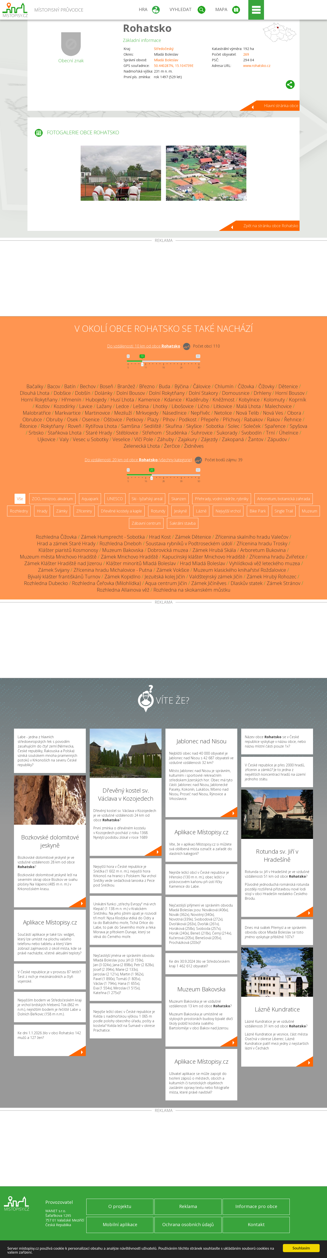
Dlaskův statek (247, 583)
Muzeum (309, 511)
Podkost (188, 419)
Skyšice (194, 426)
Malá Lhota (248, 406)
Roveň (74, 426)
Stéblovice (127, 432)
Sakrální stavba (183, 523)
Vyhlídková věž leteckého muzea (264, 563)
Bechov (88, 386)
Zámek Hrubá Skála (214, 550)
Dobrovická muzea (168, 550)
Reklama (188, 1206)
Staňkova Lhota (65, 432)
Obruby (54, 419)
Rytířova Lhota (101, 426)
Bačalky (34, 386)
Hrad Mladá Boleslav (202, 563)
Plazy (153, 419)
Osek (72, 419)
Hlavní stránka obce (281, 105)
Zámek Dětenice (193, 537)
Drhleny (262, 393)
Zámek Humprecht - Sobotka (113, 537)
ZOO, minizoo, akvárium (52, 498)
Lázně (201, 511)
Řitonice (28, 426)
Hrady (42, 511)
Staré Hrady (99, 432)
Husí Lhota (122, 399)
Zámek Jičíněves (208, 583)
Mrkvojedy (147, 413)
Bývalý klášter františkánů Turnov (64, 576)
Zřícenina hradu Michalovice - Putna (113, 570)
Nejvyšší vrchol (228, 511)
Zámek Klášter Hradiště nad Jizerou (63, 563)
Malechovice (278, 406)
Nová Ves (273, 413)
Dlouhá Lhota (35, 393)
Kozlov (43, 406)
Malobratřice (37, 413)
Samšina (130, 426)
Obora (294, 413)
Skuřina (173, 426)
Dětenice (288, 386)
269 (246, 54)
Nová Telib (247, 413)
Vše (20, 498)
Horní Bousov (289, 393)
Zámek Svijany (53, 570)
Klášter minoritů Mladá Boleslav (141, 563)
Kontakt (256, 1224)
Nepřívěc (200, 413)
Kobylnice (249, 399)
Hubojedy (96, 399)
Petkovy (134, 419)
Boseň (106, 386)
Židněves (194, 446)
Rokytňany (52, 426)
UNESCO (115, 498)
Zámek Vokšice (172, 570)
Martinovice (97, 413)
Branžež (126, 386)
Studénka (176, 432)
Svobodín (251, 432)
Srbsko (36, 432)
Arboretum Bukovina (263, 550)
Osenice (91, 419)
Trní (270, 432)
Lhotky (160, 406)
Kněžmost (224, 399)
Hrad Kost (160, 537)
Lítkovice (223, 406)
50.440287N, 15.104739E (173, 65)
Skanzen (178, 498)
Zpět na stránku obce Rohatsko (270, 225)
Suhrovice (202, 432)
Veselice (121, 439)
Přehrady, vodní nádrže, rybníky (221, 498)
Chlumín (224, 386)
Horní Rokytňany (39, 399)
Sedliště (152, 426)
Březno (147, 386)
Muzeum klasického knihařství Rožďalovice (239, 570)
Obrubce (32, 419)
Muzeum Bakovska (122, 550)
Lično (203, 406)
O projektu (119, 1206)
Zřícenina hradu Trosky (262, 543)
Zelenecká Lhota (142, 446)
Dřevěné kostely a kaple (121, 511)
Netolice (223, 413)
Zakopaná (233, 439)
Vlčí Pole (143, 439)
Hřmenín (71, 399)
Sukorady (227, 432)
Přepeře (210, 419)
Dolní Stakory (203, 393)
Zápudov (277, 439)
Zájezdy (209, 439)
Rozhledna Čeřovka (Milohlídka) (106, 583)
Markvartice (68, 413)
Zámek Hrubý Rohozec (271, 576)
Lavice (85, 406)
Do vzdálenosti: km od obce (143, 346)
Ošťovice (113, 419)
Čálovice (202, 386)
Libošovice (183, 406)
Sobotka (215, 426)
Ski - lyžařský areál (147, 498)
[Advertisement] (163, 279)
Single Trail (284, 511)
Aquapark (90, 498)
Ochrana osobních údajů (188, 1224)
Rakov (273, 419)
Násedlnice (175, 413)
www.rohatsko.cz (256, 65)
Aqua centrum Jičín (166, 583)
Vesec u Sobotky (90, 439)
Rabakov (253, 419)
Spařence (275, 426)
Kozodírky (64, 406)
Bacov (53, 386)
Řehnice (293, 419)
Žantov (255, 439)
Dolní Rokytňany (167, 393)
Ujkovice (46, 439)
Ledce (122, 406)
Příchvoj (231, 419)
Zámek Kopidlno (122, 576)
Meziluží (123, 413)
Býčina (182, 386)
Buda (164, 386)
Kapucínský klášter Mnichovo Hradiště (203, 556)
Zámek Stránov (283, 583)
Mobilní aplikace (120, 1224)
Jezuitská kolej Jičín (165, 576)
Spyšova (298, 426)
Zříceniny (84, 511)
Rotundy (158, 511)
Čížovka (246, 386)
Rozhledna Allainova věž (123, 589)
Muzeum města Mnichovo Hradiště (58, 556)
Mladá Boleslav (166, 60)
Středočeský (164, 48)
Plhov (169, 419)
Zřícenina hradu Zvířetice (276, 556)
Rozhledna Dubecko (46, 583)
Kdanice (173, 399)
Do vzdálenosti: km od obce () (138, 459)
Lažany (104, 406)
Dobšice (62, 393)
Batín (70, 386)
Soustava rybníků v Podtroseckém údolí (189, 543)
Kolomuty (274, 399)
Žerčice (172, 446)
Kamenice (149, 399)
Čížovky (266, 386)
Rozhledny (19, 511)
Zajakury (187, 439)
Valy (64, 439)
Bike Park (258, 511)
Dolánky (103, 393)
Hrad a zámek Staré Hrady (66, 543)
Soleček (252, 426)
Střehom (152, 432)
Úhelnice (288, 432)
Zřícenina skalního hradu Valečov (251, 537)
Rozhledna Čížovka (56, 537)
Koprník (297, 399)
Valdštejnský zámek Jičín (215, 576)
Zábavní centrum (146, 523)
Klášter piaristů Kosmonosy (68, 550)
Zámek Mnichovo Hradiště (129, 556)
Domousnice (236, 393)
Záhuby (165, 439)
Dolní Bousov (130, 393)
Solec (233, 426)
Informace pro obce (256, 1206)
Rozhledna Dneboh (121, 543)
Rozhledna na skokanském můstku (191, 589)
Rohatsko (147, 28)
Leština (141, 406)
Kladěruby (197, 399)
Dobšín (82, 393)
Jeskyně (180, 511)
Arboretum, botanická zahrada (283, 498)
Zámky (61, 511)
